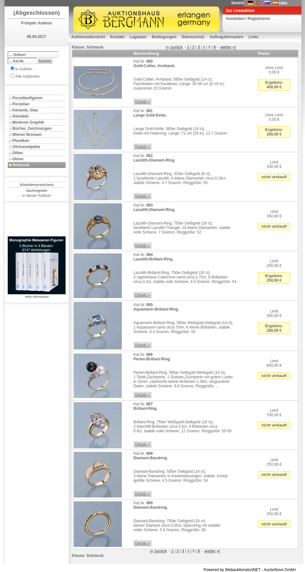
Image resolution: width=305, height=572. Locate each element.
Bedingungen (164, 37)
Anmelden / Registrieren (248, 18)
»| (234, 47)
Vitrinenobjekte (26, 147)
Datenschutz (193, 37)
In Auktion (23, 69)
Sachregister (37, 190)
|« (167, 47)
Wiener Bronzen (27, 134)
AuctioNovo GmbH (280, 570)
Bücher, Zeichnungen (32, 128)
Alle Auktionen (27, 76)
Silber (18, 153)
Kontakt (117, 37)
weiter (225, 47)
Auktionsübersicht (88, 37)
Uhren (18, 159)
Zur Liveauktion (240, 10)
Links (253, 37)
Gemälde (21, 116)
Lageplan (138, 37)
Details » (142, 102)
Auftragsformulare (226, 37)
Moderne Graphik (28, 122)
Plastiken (21, 140)
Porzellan (21, 104)
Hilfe (283, 3)
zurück (176, 47)
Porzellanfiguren (28, 98)
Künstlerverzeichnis (37, 185)
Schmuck (21, 165)
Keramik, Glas (25, 110)
